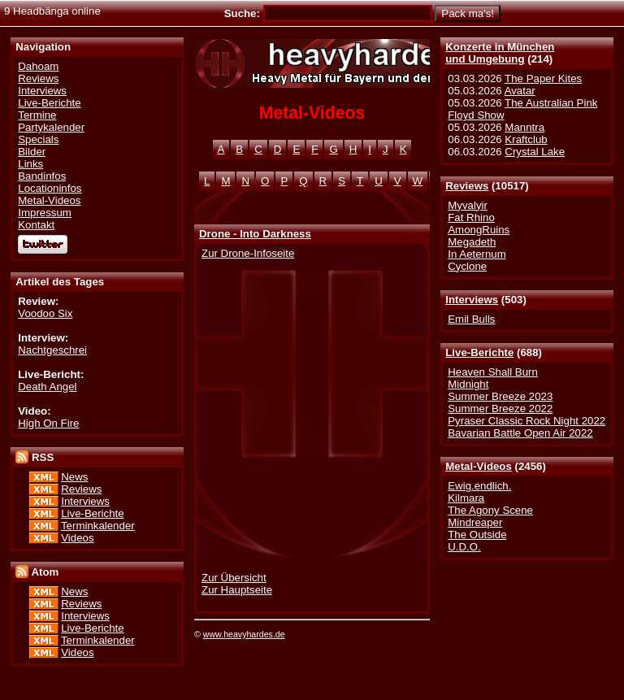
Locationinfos (49, 188)
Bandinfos (42, 176)
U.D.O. (464, 547)
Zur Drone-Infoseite (248, 253)
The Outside (477, 534)
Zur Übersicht (234, 578)
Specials (38, 139)
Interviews (471, 299)
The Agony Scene (490, 510)
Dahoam (38, 66)
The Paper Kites (543, 78)
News (74, 477)
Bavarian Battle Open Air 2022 (520, 433)
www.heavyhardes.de (244, 634)
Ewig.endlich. (479, 486)
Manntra (524, 127)
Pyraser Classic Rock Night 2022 (526, 421)
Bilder (32, 152)
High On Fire (48, 423)
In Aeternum (477, 254)
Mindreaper (475, 522)
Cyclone (467, 266)
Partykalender (51, 127)
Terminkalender (98, 526)
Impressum (45, 213)
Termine (37, 115)
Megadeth (472, 242)
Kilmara (466, 498)
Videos (77, 538)
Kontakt (36, 225)
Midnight (468, 384)
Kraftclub (526, 139)
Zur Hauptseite (237, 590)
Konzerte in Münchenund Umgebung (499, 53)
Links (30, 164)
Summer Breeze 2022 (500, 408)
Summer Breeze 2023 (500, 396)
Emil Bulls (471, 319)
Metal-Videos (478, 466)
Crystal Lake (535, 152)
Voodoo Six (45, 313)
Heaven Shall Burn (493, 372)
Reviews (466, 186)
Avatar (520, 91)
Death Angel (47, 386)
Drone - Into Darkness (255, 234)
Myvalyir (468, 205)
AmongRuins (478, 230)
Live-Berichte (479, 352)
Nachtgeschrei (52, 350)
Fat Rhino (471, 217)
